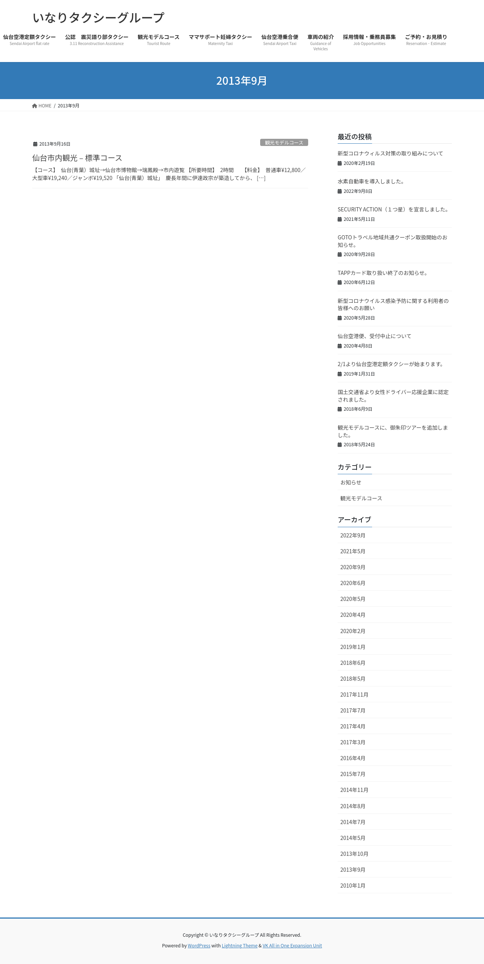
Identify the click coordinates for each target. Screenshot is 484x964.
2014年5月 (353, 837)
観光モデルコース (284, 142)
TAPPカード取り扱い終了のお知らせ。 (384, 272)
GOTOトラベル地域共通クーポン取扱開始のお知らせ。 (392, 240)
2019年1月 (353, 646)
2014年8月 (353, 806)
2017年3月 (353, 742)
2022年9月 (353, 535)
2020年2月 (353, 631)
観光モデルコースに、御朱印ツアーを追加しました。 (393, 431)
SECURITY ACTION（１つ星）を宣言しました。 (394, 209)
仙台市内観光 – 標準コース (77, 157)
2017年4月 (353, 726)
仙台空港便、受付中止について (375, 336)
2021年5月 (353, 551)
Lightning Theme (240, 945)
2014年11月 (354, 789)
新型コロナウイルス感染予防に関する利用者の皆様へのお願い (393, 304)
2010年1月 (353, 885)
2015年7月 (353, 774)
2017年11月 (354, 694)
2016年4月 (353, 758)
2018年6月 (353, 662)
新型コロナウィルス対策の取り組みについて (391, 153)
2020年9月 (353, 567)
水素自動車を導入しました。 (372, 181)
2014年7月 (353, 822)
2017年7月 (353, 710)
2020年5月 (353, 598)
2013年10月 (354, 853)
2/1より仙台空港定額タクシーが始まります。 (391, 364)
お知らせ (350, 482)
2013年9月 (353, 869)
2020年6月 (353, 583)
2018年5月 (353, 678)
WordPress (199, 945)
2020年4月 (353, 614)
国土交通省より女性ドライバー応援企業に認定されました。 (393, 395)
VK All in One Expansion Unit (292, 945)
